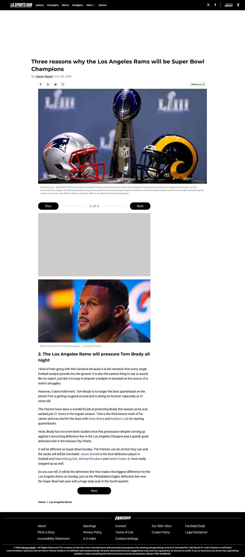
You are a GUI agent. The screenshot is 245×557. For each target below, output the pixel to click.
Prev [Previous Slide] (48, 206)
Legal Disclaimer (196, 532)
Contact (120, 526)
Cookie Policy (161, 532)
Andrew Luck (119, 418)
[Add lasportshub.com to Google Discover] (198, 84)
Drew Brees (96, 418)
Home (42, 502)
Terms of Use (124, 532)
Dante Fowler (118, 459)
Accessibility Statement (54, 538)
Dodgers (77, 5)
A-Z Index (89, 538)
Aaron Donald (90, 454)
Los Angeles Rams (60, 502)
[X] (208, 4)
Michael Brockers (90, 459)
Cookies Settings (126, 538)
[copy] (63, 84)
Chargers (53, 5)
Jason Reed (44, 76)
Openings (89, 526)
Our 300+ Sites (162, 526)
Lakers (40, 5)
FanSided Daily (195, 526)
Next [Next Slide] (140, 206)
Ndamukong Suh (66, 459)
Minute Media (28, 547)
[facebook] (215, 4)
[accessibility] (238, 4)
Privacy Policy (92, 532)
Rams (65, 5)
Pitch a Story (46, 532)
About (103, 5)
